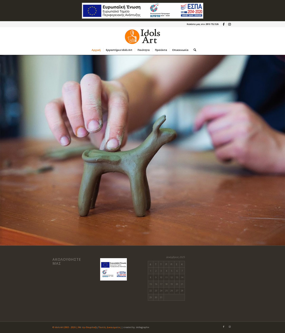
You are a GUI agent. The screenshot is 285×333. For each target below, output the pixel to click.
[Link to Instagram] (230, 24)
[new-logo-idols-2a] (142, 36)
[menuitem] (96, 50)
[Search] (193, 50)
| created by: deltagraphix (135, 327)
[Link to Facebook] (223, 24)
